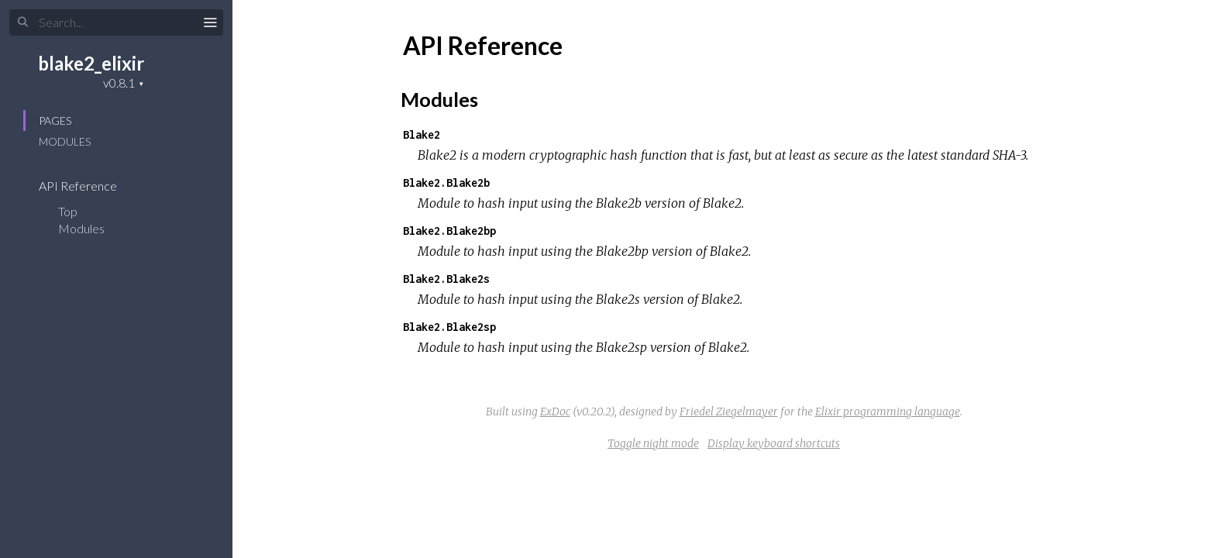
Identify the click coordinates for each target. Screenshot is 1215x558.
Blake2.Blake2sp (449, 326)
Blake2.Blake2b (446, 182)
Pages (55, 120)
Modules (65, 141)
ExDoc (555, 411)
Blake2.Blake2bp (449, 230)
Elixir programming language (887, 411)
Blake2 (421, 134)
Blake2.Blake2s (446, 278)
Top (67, 211)
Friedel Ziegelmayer (729, 411)
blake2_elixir (91, 63)
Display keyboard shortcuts (773, 443)
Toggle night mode (653, 443)
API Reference (88, 185)
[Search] (116, 22)
